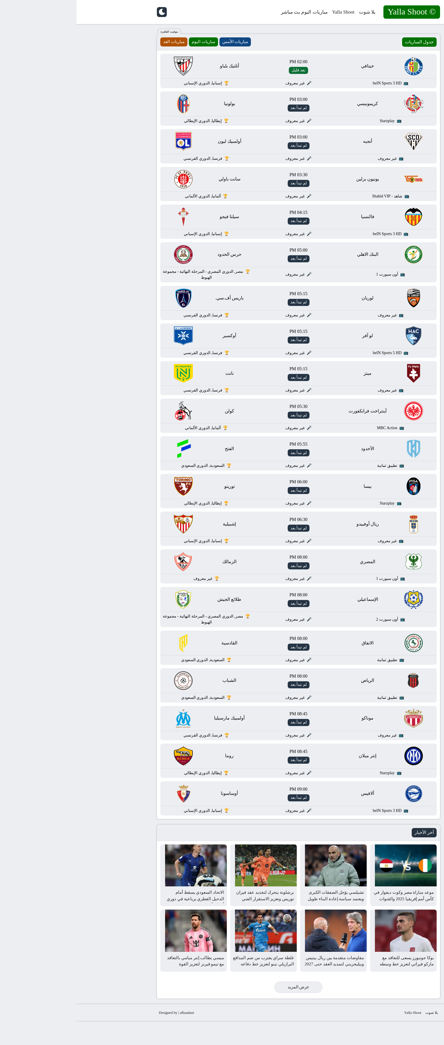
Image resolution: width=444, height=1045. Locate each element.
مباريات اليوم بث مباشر (227, 12)
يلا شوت (291, 12)
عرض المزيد (222, 1010)
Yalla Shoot (267, 12)
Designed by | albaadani (100, 1036)
